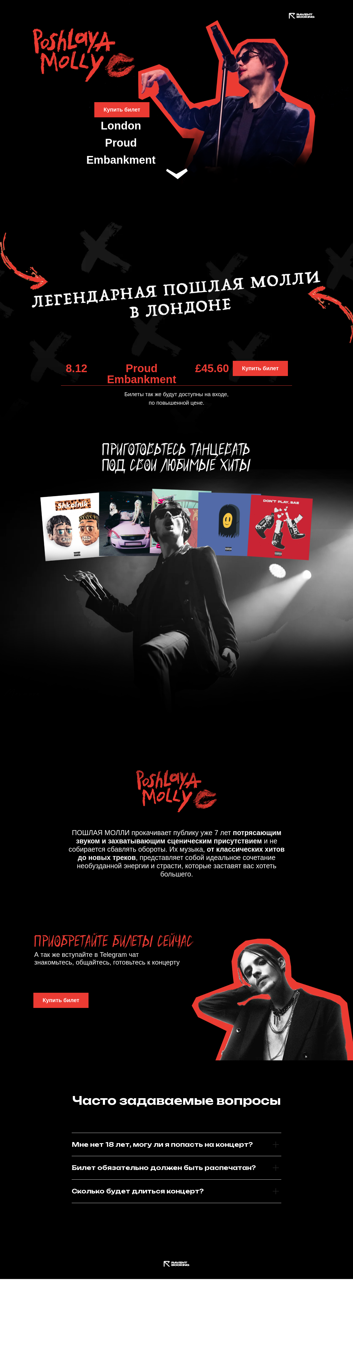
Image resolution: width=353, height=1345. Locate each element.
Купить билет (121, 110)
